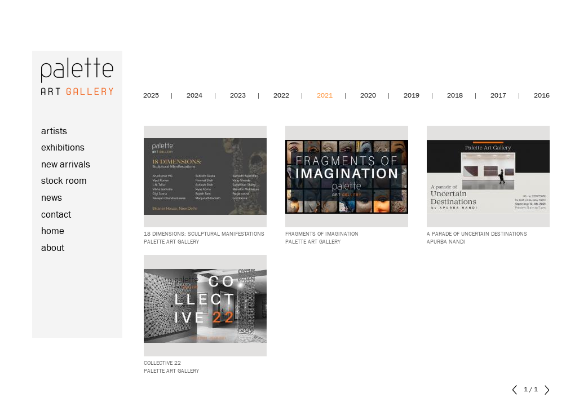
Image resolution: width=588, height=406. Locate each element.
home (52, 231)
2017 (498, 95)
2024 (194, 95)
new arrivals (65, 165)
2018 (455, 95)
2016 (542, 95)
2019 (411, 95)
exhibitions (63, 148)
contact (56, 215)
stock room (64, 181)
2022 (281, 95)
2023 (238, 95)
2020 (368, 95)
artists (54, 131)
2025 (151, 95)
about (52, 248)
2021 (325, 95)
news (51, 198)
